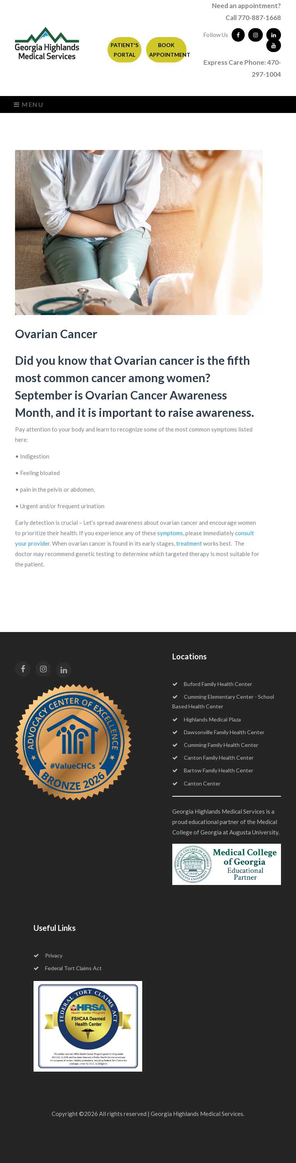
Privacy (48, 955)
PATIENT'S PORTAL (124, 50)
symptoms (170, 532)
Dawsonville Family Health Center (218, 732)
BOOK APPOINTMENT (168, 50)
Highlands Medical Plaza (206, 719)
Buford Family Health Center (212, 684)
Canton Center (196, 783)
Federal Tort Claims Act (68, 968)
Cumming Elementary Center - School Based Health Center (223, 701)
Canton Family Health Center (213, 757)
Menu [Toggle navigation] (29, 104)
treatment (189, 543)
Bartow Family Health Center (212, 770)
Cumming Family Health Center (215, 745)
